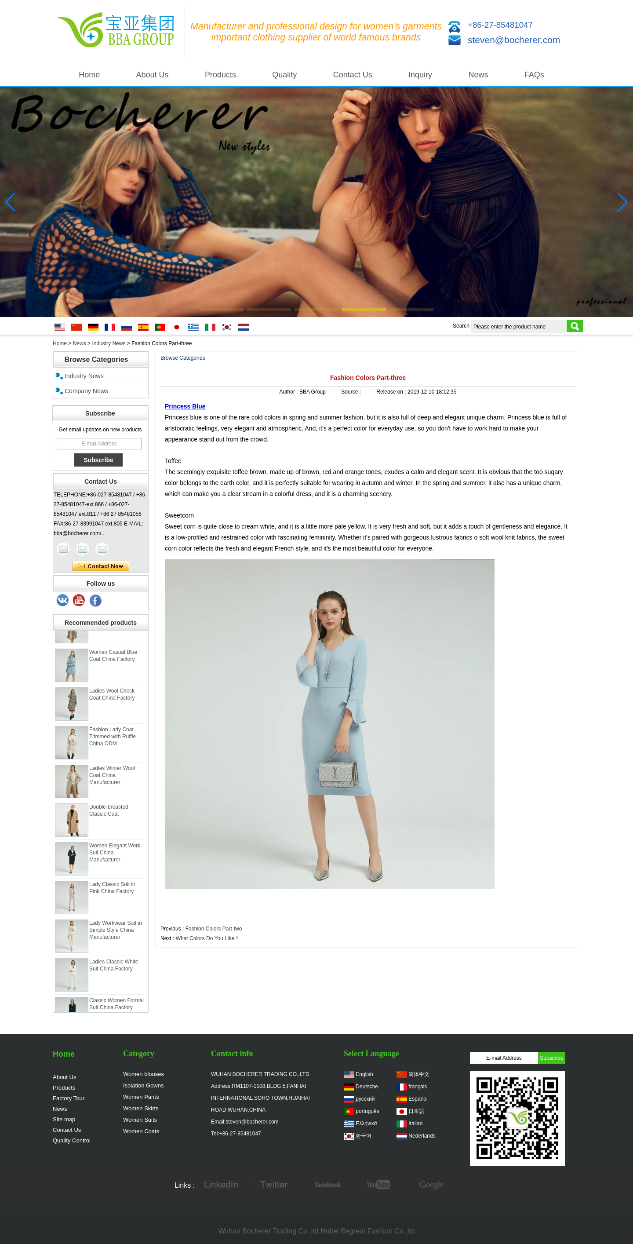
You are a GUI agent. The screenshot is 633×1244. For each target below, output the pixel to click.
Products (220, 74)
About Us (152, 74)
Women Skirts (141, 1108)
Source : (351, 392)
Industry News (108, 343)
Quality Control (72, 1140)
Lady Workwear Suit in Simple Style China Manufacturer (115, 933)
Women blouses (143, 1074)
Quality (284, 74)
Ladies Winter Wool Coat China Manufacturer (112, 779)
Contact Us (352, 74)
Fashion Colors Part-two (214, 929)
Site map (64, 1119)
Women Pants (141, 1097)
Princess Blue (185, 406)
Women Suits (140, 1119)
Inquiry (420, 74)
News (478, 74)
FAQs (534, 74)
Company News (86, 390)
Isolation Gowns (143, 1085)
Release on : (391, 392)
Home (89, 74)
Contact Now (101, 566)
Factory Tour (68, 1098)
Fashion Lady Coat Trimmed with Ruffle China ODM (112, 740)
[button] (222, 309)
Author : (289, 392)
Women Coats (141, 1131)
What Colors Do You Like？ (208, 938)
